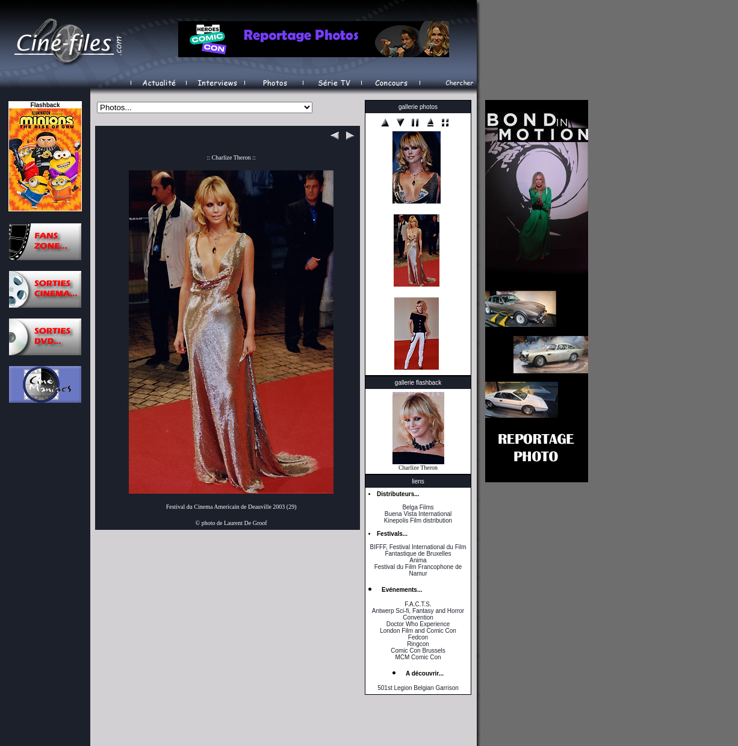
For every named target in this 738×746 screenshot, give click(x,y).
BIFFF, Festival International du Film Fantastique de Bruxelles (418, 550)
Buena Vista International (418, 514)
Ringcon (418, 644)
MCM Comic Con (418, 657)
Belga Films (417, 507)
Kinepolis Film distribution (418, 520)
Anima (417, 560)
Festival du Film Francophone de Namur (418, 570)
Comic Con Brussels (418, 650)
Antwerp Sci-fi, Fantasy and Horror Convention (418, 614)
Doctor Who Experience (418, 624)
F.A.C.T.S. (418, 604)
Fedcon (418, 637)
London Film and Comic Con (418, 630)
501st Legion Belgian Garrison (418, 688)
